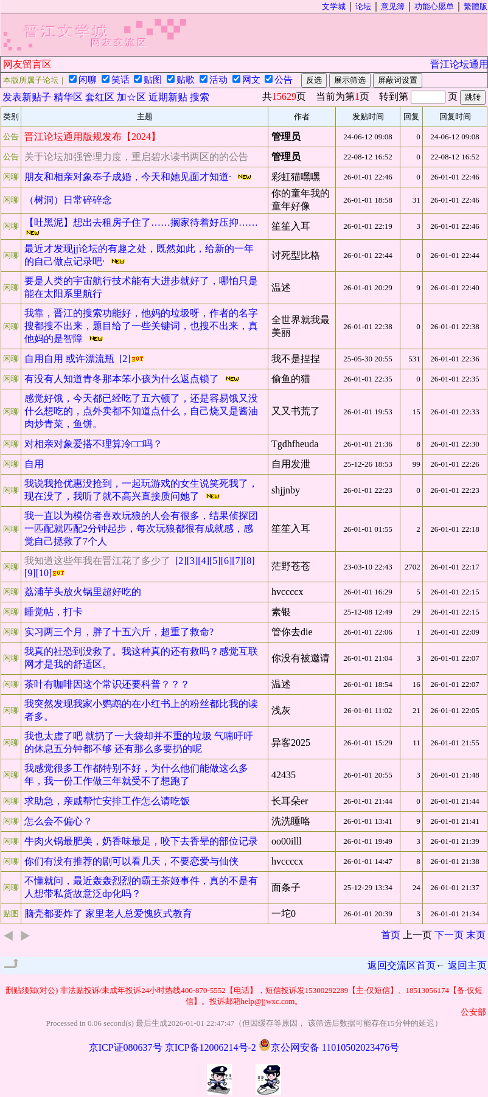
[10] (44, 573)
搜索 (199, 97)
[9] (30, 573)
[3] (192, 560)
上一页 (417, 935)
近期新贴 (167, 97)
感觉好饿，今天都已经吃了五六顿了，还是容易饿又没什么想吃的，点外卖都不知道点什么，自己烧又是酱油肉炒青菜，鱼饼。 (141, 411)
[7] (237, 560)
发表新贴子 (26, 97)
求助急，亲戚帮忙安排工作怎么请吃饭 (108, 801)
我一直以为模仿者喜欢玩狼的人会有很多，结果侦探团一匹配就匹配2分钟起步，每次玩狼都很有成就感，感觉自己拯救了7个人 (141, 528)
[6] (226, 560)
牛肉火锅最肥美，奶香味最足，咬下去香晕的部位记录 (142, 841)
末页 (476, 935)
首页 (390, 935)
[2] (125, 358)
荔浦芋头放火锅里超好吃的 (84, 592)
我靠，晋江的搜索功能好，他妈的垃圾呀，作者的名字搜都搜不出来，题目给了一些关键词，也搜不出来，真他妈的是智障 (141, 326)
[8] (249, 560)
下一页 (449, 935)
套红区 (99, 97)
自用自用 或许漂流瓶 (71, 358)
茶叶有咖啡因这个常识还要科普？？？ (108, 684)
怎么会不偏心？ (59, 821)
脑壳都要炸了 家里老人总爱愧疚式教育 (109, 913)
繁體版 (475, 6)
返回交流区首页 (402, 965)
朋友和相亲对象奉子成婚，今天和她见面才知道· (130, 177)
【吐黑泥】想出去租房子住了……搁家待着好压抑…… (142, 222)
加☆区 (131, 97)
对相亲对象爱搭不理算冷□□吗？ (94, 444)
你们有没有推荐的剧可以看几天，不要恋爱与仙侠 (132, 861)
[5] (215, 560)
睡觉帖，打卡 (54, 612)
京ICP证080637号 (125, 1047)
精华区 (68, 97)
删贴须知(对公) (31, 990)
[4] (203, 560)
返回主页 (467, 965)
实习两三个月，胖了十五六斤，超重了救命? (120, 632)
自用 (35, 464)
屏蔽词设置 (397, 80)
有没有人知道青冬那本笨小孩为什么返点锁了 (124, 379)
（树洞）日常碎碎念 (69, 200)
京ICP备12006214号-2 (210, 1047)
